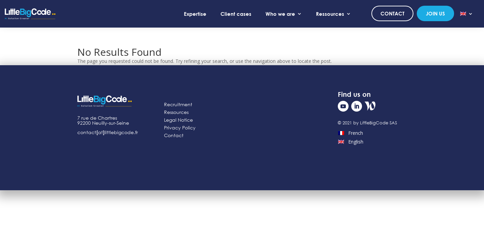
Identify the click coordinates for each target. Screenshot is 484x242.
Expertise (195, 14)
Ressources (330, 14)
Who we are (280, 14)
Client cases (235, 14)
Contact (392, 13)
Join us (435, 13)
